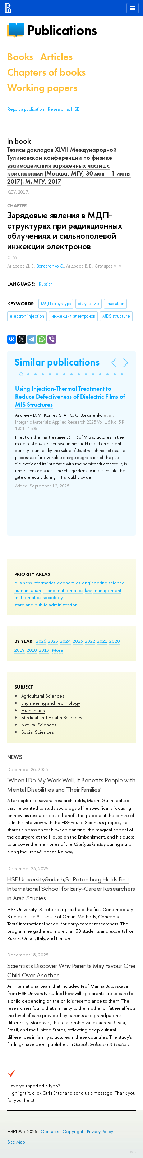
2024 (65, 641)
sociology (53, 597)
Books (20, 56)
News (14, 757)
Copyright (73, 1131)
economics (68, 582)
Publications (62, 30)
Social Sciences (37, 732)
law (88, 590)
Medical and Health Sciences (51, 717)
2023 (78, 641)
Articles (56, 56)
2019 (19, 650)
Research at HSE (63, 109)
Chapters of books (46, 72)
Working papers (42, 87)
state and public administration (46, 604)
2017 (44, 650)
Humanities (33, 710)
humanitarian (27, 590)
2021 (102, 641)
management (107, 590)
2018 (32, 650)
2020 (114, 641)
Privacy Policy (100, 1131)
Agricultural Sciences (42, 696)
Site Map (16, 1142)
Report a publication (26, 109)
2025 (53, 641)
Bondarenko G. (50, 266)
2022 (90, 641)
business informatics (34, 582)
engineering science (103, 582)
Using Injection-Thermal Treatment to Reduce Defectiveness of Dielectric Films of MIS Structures (70, 396)
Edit (132, 1151)
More (57, 650)
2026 (41, 641)
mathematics (27, 597)
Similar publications (57, 362)
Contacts (50, 1131)
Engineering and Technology (50, 703)
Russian (46, 284)
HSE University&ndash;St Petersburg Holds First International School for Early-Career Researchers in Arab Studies (71, 888)
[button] (21, 374)
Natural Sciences (38, 724)
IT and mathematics (63, 590)
